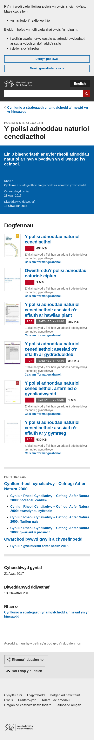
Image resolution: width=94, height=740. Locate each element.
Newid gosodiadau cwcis (47, 68)
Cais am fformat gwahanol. (43, 262)
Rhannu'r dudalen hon (28, 659)
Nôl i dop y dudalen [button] (27, 671)
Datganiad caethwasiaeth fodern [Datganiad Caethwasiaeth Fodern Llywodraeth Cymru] (28, 705)
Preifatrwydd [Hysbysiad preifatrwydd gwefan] (27, 700)
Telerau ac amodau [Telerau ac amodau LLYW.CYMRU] (56, 700)
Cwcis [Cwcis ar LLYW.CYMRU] (8, 700)
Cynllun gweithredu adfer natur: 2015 (39, 546)
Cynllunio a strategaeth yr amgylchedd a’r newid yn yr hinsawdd (45, 185)
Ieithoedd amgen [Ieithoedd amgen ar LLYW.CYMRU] (69, 705)
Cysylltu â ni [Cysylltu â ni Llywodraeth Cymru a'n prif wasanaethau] (13, 695)
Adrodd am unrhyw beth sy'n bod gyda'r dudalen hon (42, 643)
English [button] (80, 83)
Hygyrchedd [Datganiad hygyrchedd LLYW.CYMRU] (36, 695)
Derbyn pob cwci (47, 59)
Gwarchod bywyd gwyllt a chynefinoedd (43, 539)
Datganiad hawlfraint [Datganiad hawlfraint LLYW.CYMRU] (65, 695)
